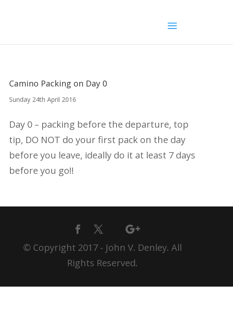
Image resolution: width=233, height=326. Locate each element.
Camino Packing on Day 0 (58, 83)
